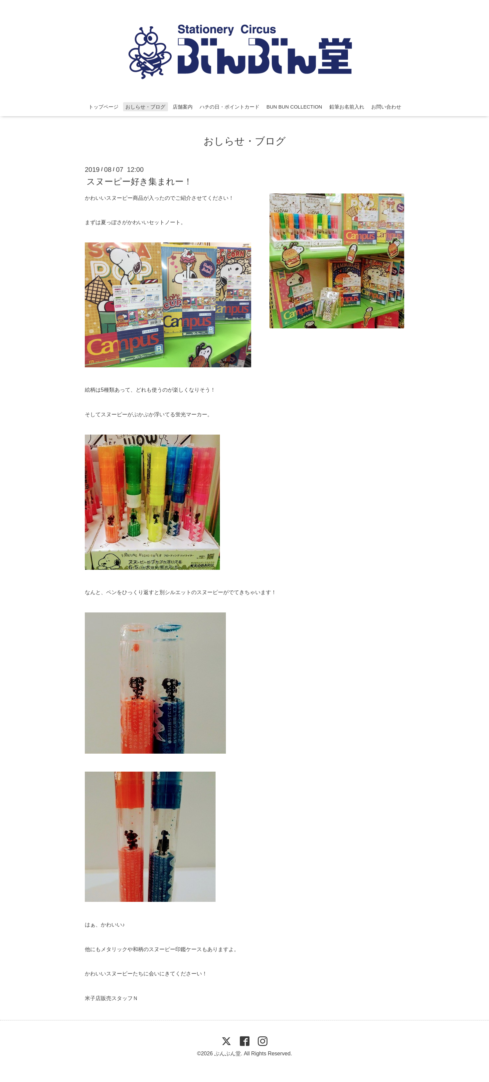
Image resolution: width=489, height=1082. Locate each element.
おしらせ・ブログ (145, 107)
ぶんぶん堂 (227, 1053)
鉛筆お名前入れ (346, 107)
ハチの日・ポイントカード (229, 107)
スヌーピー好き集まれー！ (139, 181)
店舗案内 (183, 107)
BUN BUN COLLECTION (294, 107)
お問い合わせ (386, 107)
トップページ (103, 107)
